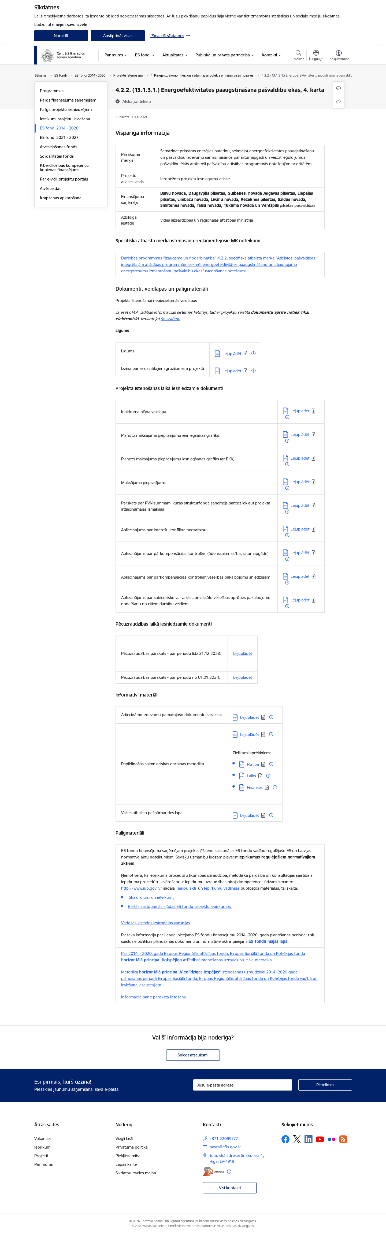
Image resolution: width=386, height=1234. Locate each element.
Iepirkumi (42, 1147)
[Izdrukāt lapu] (338, 88)
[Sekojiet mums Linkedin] (309, 1139)
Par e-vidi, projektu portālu (64, 179)
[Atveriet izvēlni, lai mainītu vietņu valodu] (316, 56)
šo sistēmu (170, 318)
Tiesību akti (186, 888)
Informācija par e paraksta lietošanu (153, 997)
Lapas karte (126, 1164)
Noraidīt (61, 35)
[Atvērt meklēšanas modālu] (298, 56)
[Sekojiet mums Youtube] (320, 1139)
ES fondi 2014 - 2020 (59, 128)
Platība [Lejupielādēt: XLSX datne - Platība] (253, 764)
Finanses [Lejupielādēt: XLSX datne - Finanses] (255, 787)
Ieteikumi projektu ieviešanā (65, 118)
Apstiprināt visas (117, 35)
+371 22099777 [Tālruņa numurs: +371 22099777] (224, 1138)
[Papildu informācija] (253, 353)
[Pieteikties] (325, 1085)
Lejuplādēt (242, 653)
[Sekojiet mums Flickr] (332, 1139)
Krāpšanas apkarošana (60, 197)
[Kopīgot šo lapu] (338, 101)
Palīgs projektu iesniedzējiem (66, 109)
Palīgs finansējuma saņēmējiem (68, 100)
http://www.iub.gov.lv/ (141, 888)
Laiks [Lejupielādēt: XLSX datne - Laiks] (251, 775)
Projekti (41, 1155)
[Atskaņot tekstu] (137, 101)
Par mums (43, 1164)
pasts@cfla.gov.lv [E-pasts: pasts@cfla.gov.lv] (225, 1146)
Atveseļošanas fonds (58, 146)
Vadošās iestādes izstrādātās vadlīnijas (155, 922)
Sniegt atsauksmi (193, 1055)
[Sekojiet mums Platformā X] (297, 1139)
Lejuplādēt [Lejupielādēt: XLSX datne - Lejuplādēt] (300, 481)
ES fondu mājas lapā (267, 941)
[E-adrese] (213, 1171)
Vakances (42, 1138)
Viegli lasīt (124, 1138)
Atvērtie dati (50, 188)
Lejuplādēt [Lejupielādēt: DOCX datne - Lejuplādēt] (300, 410)
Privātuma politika (132, 1147)
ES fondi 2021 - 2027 (59, 137)
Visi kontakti (230, 1187)
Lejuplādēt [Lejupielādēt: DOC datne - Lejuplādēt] (231, 353)
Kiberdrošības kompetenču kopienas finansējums (64, 167)
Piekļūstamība (128, 1155)
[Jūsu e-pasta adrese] (242, 1085)
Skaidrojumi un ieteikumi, (151, 897)
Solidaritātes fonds (57, 156)
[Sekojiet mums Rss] (343, 1139)
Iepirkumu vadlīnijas (222, 888)
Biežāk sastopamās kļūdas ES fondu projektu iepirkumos (180, 906)
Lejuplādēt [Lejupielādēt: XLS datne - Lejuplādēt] (300, 434)
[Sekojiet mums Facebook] (285, 1139)
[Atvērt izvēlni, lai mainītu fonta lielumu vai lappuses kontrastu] (339, 56)
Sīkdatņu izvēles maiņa (136, 1172)
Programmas (52, 90)
